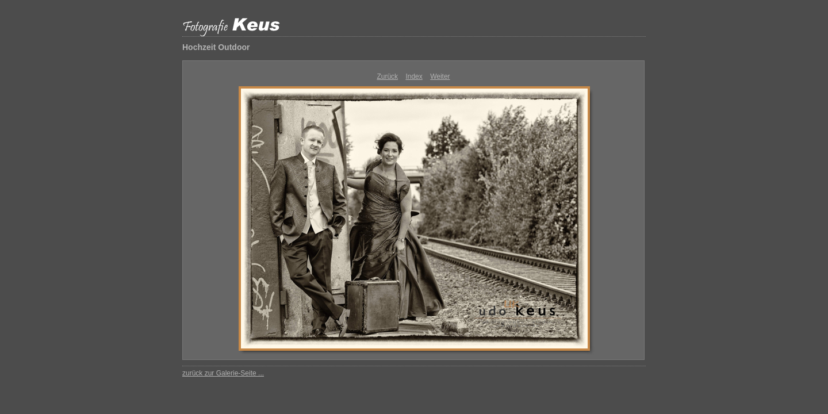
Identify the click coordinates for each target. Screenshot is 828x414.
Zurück (387, 76)
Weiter (440, 76)
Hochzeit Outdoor (216, 47)
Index (413, 76)
